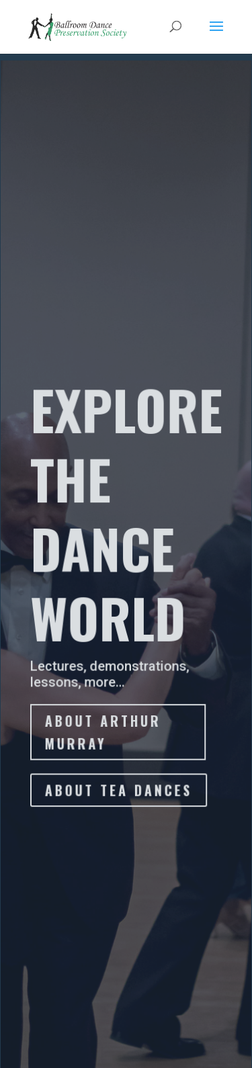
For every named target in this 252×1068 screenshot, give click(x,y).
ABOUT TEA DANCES (118, 791)
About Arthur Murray (103, 733)
